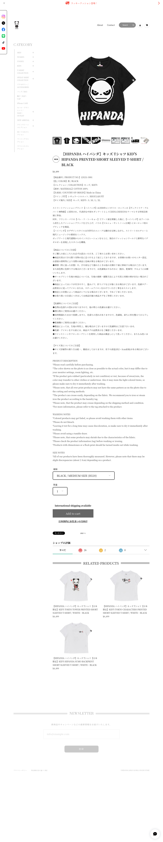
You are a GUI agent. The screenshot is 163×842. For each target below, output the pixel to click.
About (100, 25)
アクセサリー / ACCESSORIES (23, 81)
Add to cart (73, 513)
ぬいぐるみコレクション (23, 128)
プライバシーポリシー (20, 767)
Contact (111, 25)
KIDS (19, 61)
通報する (83, 533)
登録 (81, 745)
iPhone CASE (22, 99)
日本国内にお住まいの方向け (73, 521)
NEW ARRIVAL (23, 116)
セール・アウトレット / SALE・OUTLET (23, 107)
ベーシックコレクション (23, 135)
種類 (55, 469)
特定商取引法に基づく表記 (39, 767)
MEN (19, 48)
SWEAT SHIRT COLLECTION (23, 74)
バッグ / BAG (22, 87)
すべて (62, 550)
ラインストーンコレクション (23, 121)
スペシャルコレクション (23, 143)
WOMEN (20, 52)
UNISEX (20, 57)
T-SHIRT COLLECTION (22, 67)
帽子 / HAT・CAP (22, 93)
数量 (55, 484)
